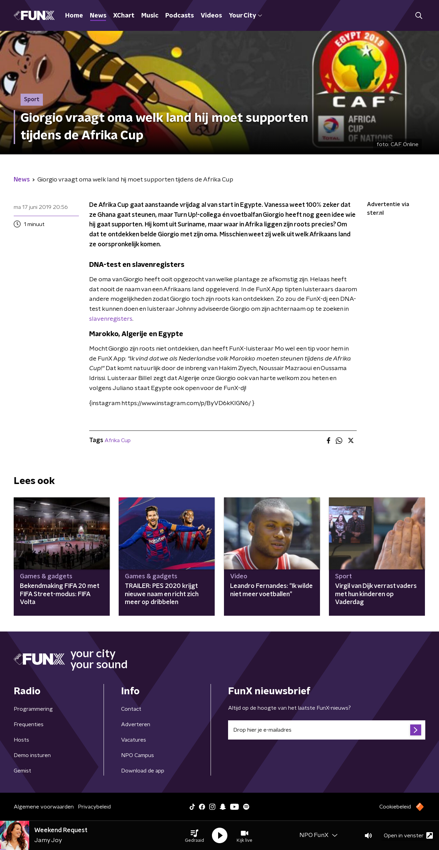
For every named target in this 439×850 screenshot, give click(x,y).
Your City (245, 16)
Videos (211, 16)
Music (149, 16)
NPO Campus (137, 755)
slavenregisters (110, 319)
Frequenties (29, 724)
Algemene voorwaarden (44, 807)
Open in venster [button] (408, 835)
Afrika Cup (118, 440)
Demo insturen (32, 755)
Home (74, 16)
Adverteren (135, 724)
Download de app (142, 771)
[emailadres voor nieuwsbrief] (326, 730)
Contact (131, 709)
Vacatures (133, 740)
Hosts (21, 740)
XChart (123, 16)
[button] (194, 836)
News (98, 16)
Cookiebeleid (395, 807)
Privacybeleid (94, 807)
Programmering (33, 709)
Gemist (22, 771)
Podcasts (179, 16)
